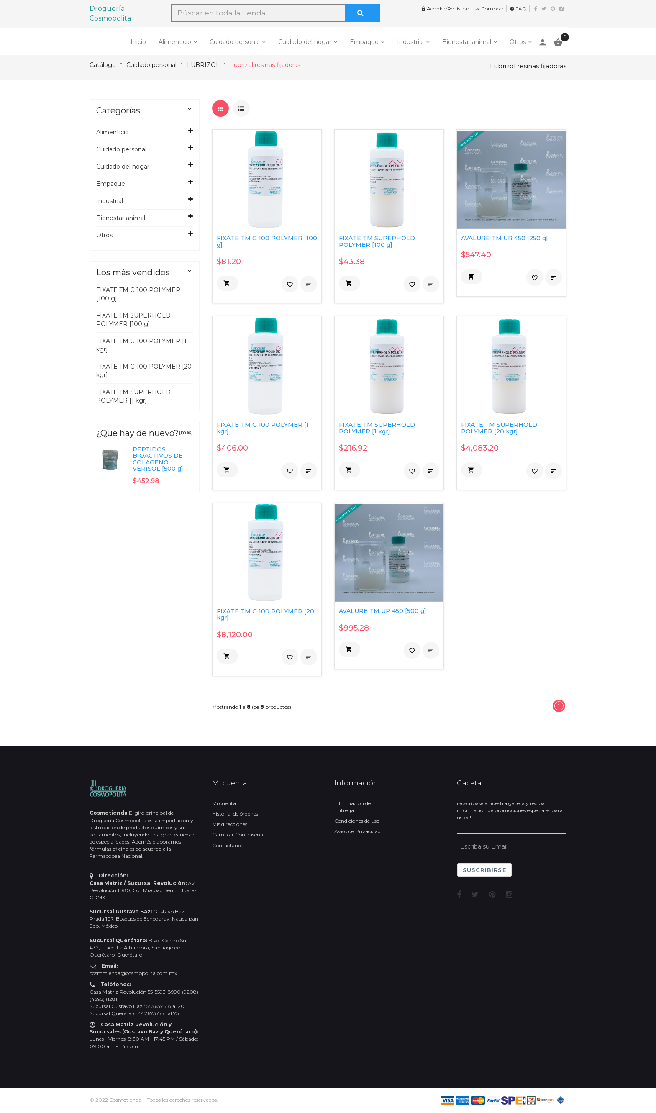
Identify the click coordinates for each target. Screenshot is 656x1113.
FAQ (518, 8)
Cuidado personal (235, 42)
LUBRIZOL (203, 65)
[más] (186, 432)
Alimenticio (175, 42)
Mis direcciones (229, 824)
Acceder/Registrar (445, 8)
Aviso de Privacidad (357, 831)
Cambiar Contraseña (237, 834)
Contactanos (227, 845)
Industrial (410, 42)
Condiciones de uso (356, 821)
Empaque (364, 42)
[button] (227, 283)
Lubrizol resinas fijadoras (265, 65)
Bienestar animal (466, 42)
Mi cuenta (224, 803)
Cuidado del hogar (304, 42)
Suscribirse (484, 870)
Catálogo (103, 65)
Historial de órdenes (235, 813)
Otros (518, 42)
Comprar (489, 8)
